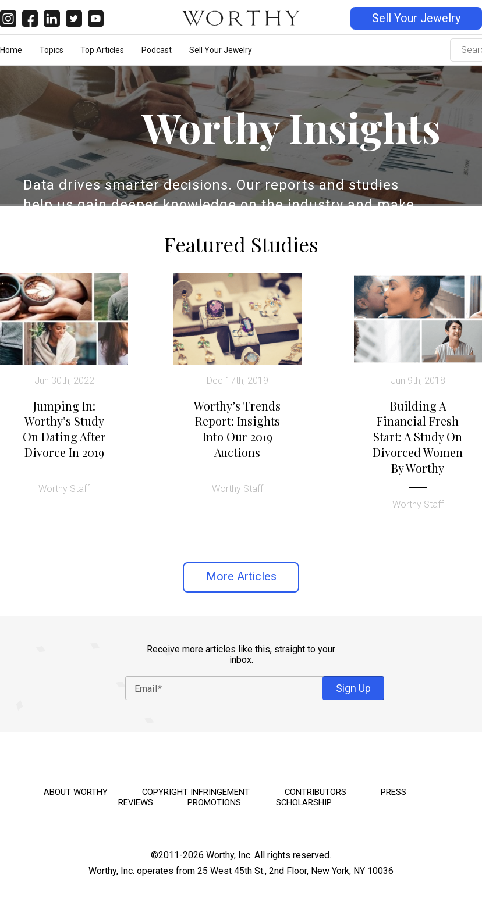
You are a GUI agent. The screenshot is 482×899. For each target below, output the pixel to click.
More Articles (241, 576)
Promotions (214, 802)
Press (393, 792)
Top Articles (102, 50)
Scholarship (304, 802)
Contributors (315, 792)
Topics (51, 50)
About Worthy (76, 792)
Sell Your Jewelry (416, 18)
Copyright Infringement (196, 792)
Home (11, 50)
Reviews (135, 802)
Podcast (156, 50)
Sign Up (353, 688)
